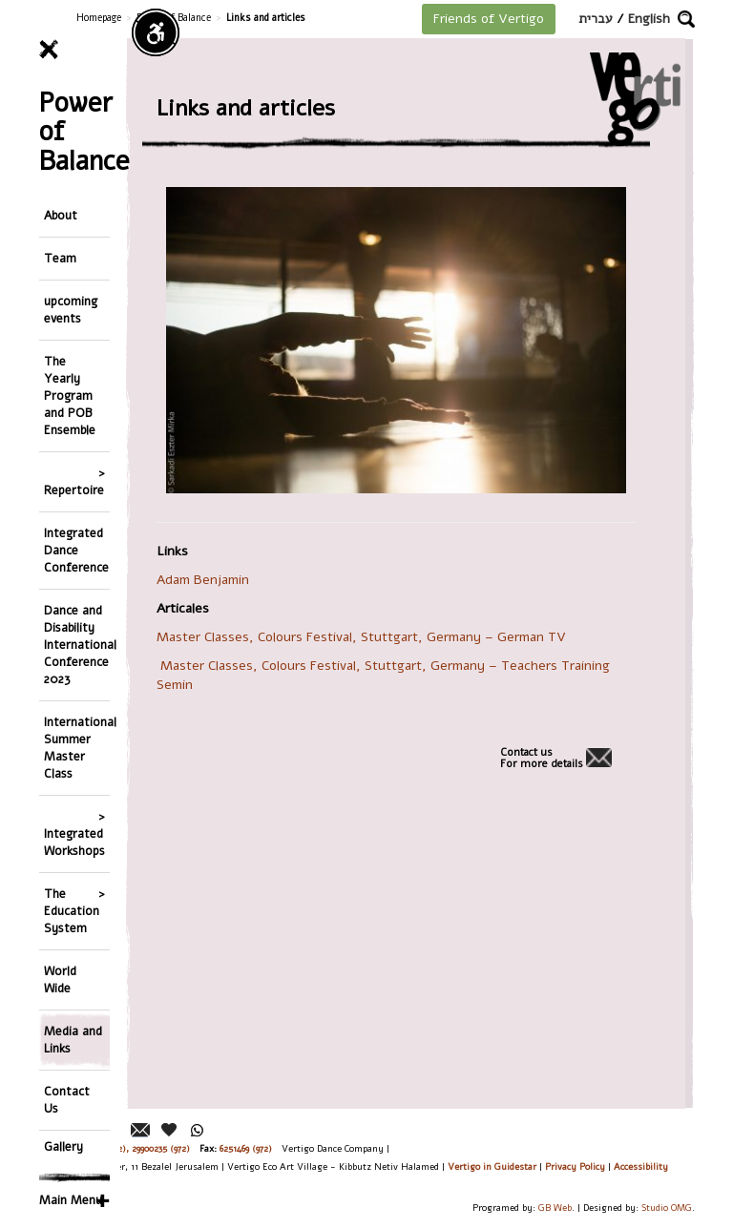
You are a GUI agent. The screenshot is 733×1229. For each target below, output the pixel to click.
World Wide (60, 979)
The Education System (71, 910)
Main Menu (70, 1200)
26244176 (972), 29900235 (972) (129, 1148)
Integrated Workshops (74, 842)
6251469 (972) (246, 1148)
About (60, 215)
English (649, 19)
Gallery (63, 1146)
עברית (595, 19)
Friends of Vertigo (488, 19)
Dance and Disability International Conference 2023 (77, 644)
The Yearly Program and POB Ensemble (69, 395)
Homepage (98, 17)
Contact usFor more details (541, 758)
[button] (686, 19)
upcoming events (70, 309)
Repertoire (74, 490)
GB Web (555, 1207)
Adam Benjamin (207, 580)
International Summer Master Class (77, 747)
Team (60, 258)
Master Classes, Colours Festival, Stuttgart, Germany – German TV (363, 637)
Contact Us (67, 1099)
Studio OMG (666, 1207)
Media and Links (73, 1039)
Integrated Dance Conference (76, 550)
